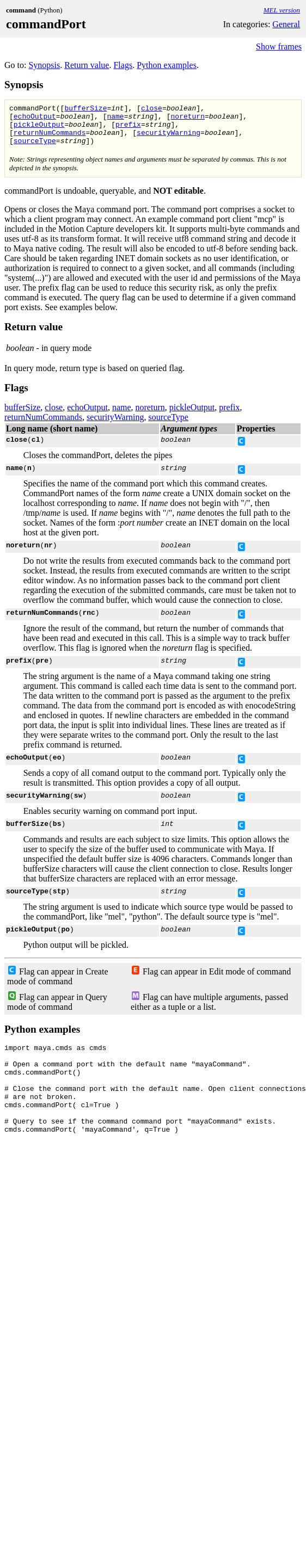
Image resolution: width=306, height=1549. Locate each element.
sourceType (35, 148)
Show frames (279, 46)
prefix (128, 129)
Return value (86, 65)
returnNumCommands (50, 139)
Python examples (167, 65)
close (151, 109)
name (115, 119)
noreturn (187, 119)
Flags (122, 65)
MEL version (282, 10)
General (286, 24)
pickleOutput (39, 129)
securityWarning (168, 139)
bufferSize (85, 109)
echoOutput (35, 119)
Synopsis (44, 65)
